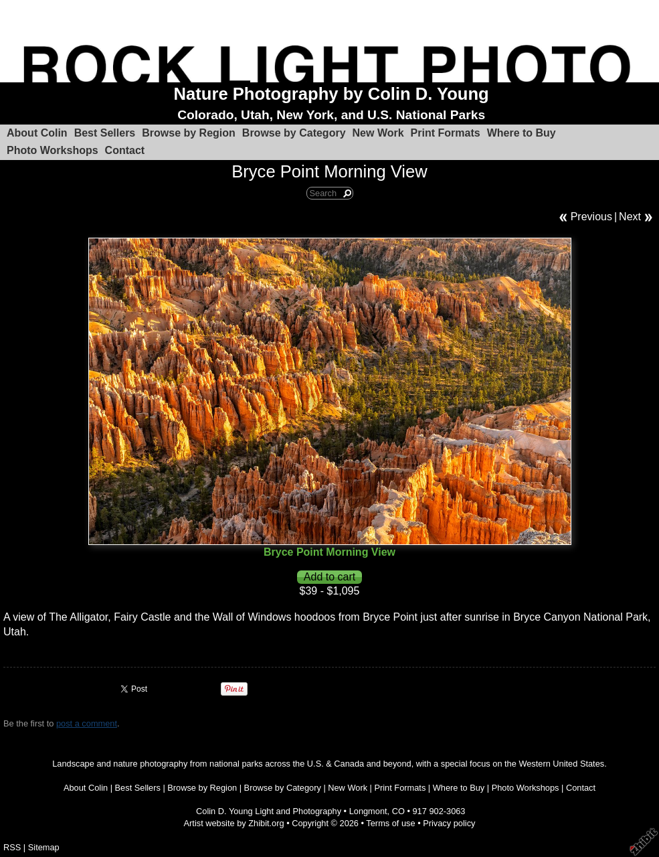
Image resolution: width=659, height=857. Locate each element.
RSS (12, 847)
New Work (378, 133)
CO (398, 811)
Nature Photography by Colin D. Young (331, 93)
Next (630, 216)
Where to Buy (521, 133)
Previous (591, 216)
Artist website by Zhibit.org (234, 823)
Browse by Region (189, 133)
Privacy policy (449, 823)
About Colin (37, 133)
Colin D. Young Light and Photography (268, 811)
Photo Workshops (52, 150)
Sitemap (44, 847)
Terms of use (390, 823)
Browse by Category (294, 133)
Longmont (368, 811)
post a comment (86, 723)
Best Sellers (105, 133)
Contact (125, 150)
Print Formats (445, 133)
